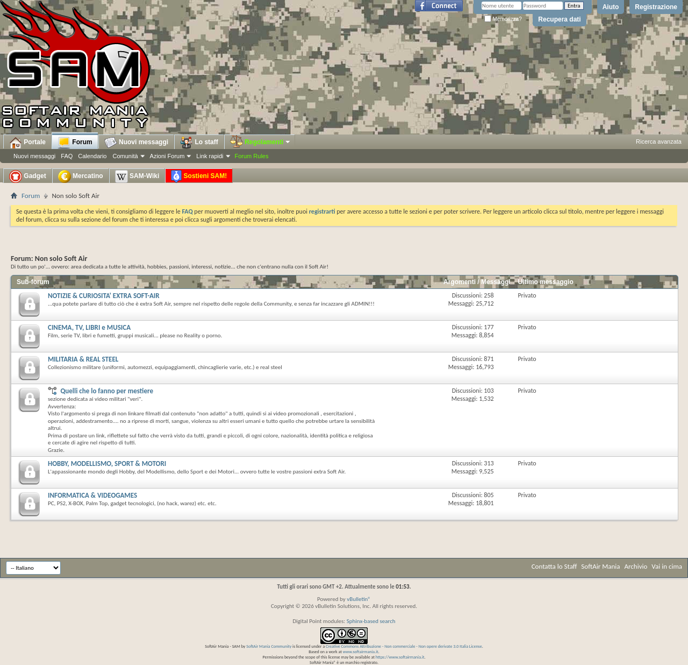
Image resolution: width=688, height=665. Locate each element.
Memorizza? (503, 19)
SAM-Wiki (137, 176)
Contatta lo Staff (554, 566)
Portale (27, 142)
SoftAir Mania (600, 566)
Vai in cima (666, 566)
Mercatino (80, 176)
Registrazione (656, 7)
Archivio (636, 566)
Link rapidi (209, 156)
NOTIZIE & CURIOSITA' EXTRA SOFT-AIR (104, 296)
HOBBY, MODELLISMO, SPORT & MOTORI (107, 463)
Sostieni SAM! (199, 176)
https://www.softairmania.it (400, 657)
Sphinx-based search (371, 621)
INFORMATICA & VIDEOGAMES (92, 495)
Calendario (92, 156)
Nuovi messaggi (34, 156)
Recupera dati (559, 19)
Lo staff (199, 142)
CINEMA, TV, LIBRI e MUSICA (89, 327)
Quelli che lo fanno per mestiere (106, 391)
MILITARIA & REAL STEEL (83, 359)
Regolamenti (260, 142)
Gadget (27, 176)
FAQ (67, 156)
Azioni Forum (167, 156)
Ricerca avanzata (659, 141)
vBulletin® (359, 599)
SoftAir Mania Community (268, 646)
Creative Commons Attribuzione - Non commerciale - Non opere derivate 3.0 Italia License (404, 646)
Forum (75, 142)
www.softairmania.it (360, 651)
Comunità (125, 156)
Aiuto (611, 7)
